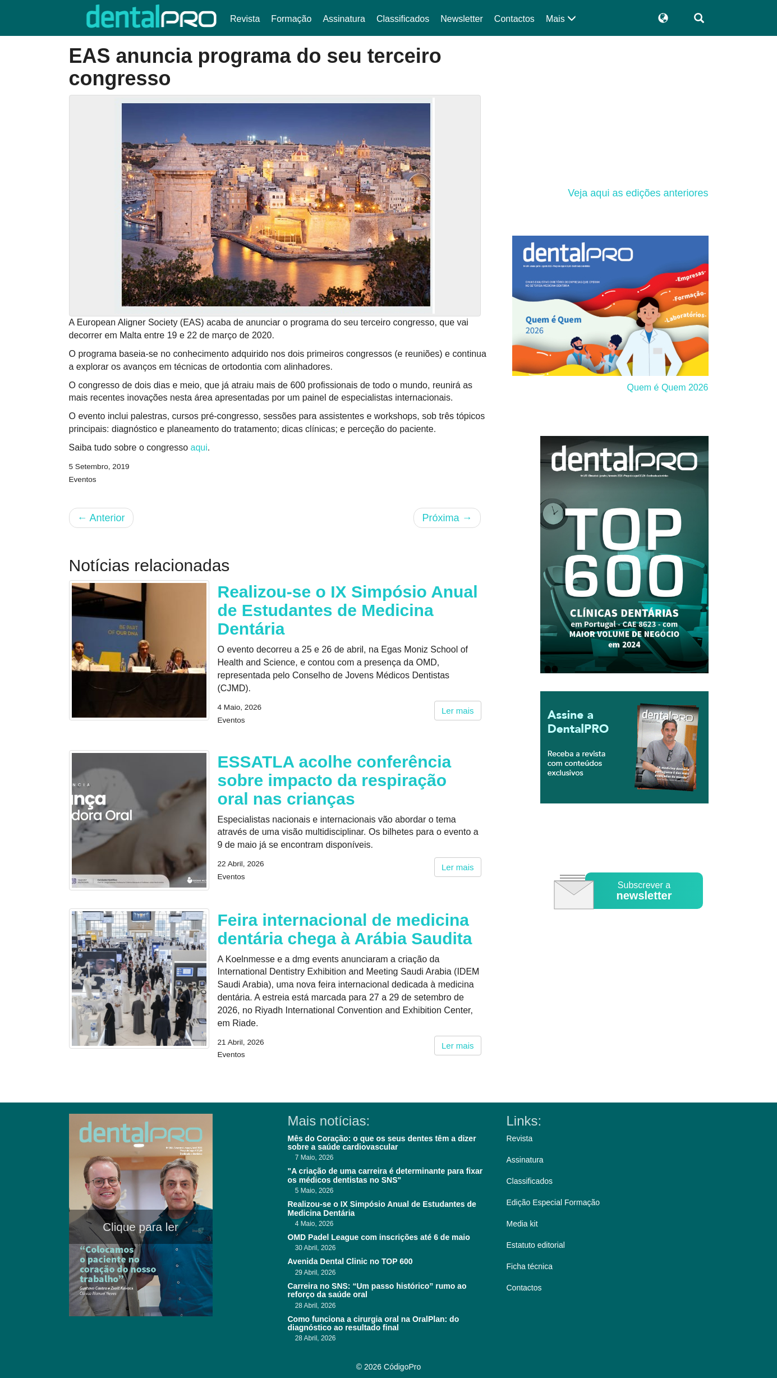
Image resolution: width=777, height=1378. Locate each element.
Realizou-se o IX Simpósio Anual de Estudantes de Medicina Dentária (348, 610)
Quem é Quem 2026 (668, 387)
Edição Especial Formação (553, 1202)
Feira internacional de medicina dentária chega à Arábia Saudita (345, 929)
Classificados (402, 19)
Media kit (522, 1223)
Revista (245, 19)
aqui (199, 447)
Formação (291, 19)
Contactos (514, 19)
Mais (561, 19)
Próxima (447, 517)
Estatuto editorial (536, 1245)
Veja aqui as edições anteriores (638, 193)
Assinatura (344, 19)
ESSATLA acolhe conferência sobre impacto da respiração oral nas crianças (335, 780)
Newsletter (461, 19)
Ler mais (458, 710)
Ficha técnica (530, 1266)
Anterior (101, 517)
